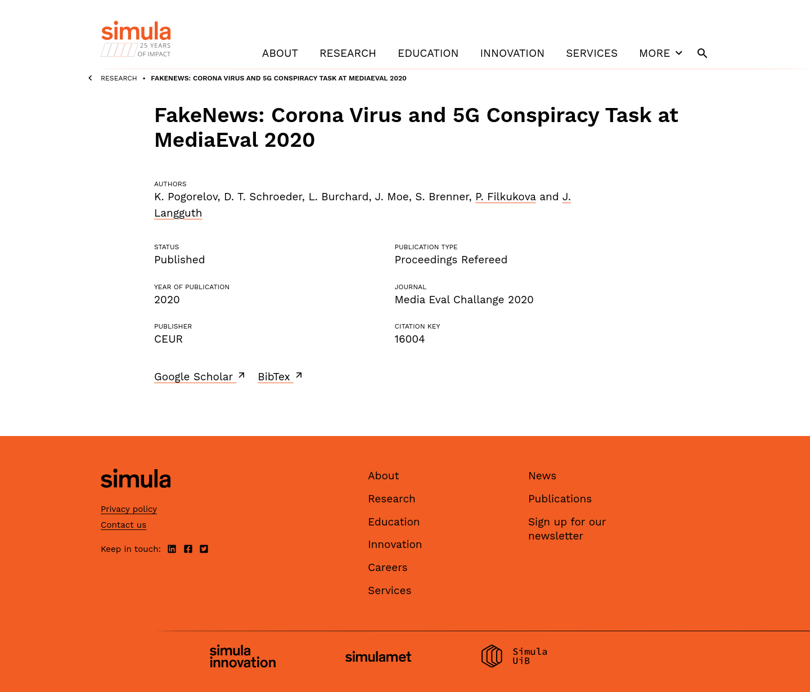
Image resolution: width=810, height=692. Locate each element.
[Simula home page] (135, 497)
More (662, 53)
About (280, 53)
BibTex (281, 376)
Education (428, 53)
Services (592, 53)
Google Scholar (200, 376)
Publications (560, 498)
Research (348, 53)
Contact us (123, 525)
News (542, 475)
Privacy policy (129, 509)
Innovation (512, 53)
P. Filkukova (505, 196)
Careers (388, 567)
